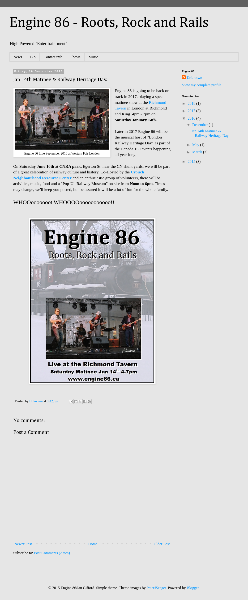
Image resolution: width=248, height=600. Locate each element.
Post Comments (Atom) (52, 553)
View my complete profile (201, 85)
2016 (192, 118)
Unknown (194, 78)
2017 (192, 111)
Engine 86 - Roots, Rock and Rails (109, 23)
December (200, 125)
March (197, 152)
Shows (75, 57)
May (196, 145)
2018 (192, 103)
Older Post (162, 544)
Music (93, 57)
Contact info (53, 57)
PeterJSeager (156, 588)
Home (93, 544)
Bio (32, 57)
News (17, 57)
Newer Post (23, 544)
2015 (192, 161)
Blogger (193, 588)
